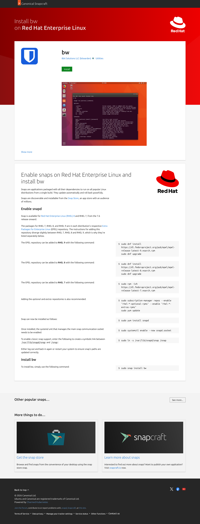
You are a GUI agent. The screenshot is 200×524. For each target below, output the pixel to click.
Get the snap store (30, 457)
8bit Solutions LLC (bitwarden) (77, 58)
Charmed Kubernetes (37, 502)
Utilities (99, 58)
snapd (64, 508)
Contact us (114, 513)
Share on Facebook (177, 489)
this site (82, 508)
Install (67, 69)
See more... (177, 400)
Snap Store (73, 198)
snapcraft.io (115, 467)
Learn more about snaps (122, 457)
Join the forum (20, 508)
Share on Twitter (171, 489)
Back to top (21, 490)
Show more (26, 152)
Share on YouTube (184, 489)
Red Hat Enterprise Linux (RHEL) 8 (58, 216)
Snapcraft (72, 508)
